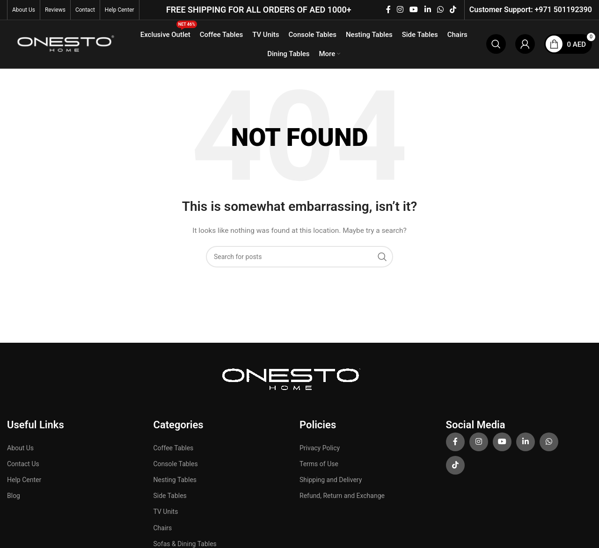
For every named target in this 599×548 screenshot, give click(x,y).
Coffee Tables (173, 449)
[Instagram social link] (400, 9)
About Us (20, 449)
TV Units (165, 513)
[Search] (496, 45)
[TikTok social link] (453, 9)
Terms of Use (319, 465)
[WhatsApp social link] (440, 9)
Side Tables (170, 496)
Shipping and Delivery (331, 480)
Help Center (24, 480)
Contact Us (23, 465)
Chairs (162, 529)
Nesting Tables (175, 480)
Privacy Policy (320, 449)
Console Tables (175, 465)
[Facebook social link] (388, 9)
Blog (13, 496)
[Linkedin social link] (427, 9)
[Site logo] (64, 44)
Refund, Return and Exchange (342, 496)
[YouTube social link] (414, 9)
